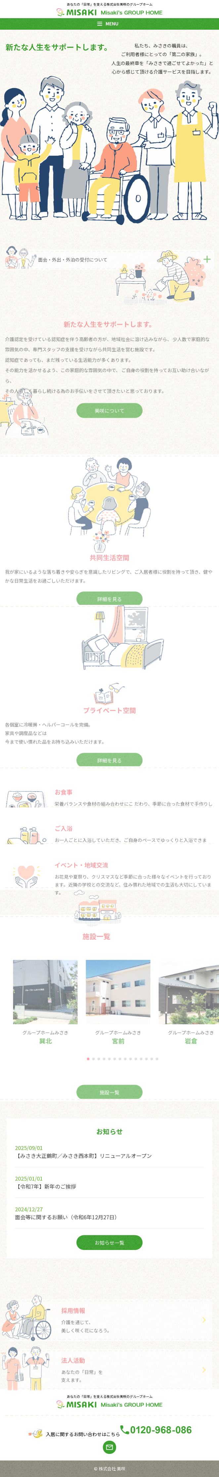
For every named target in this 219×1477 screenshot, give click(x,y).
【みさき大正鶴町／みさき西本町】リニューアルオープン (83, 1156)
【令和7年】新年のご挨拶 (45, 1186)
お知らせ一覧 (109, 1242)
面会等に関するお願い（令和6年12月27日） (67, 1217)
